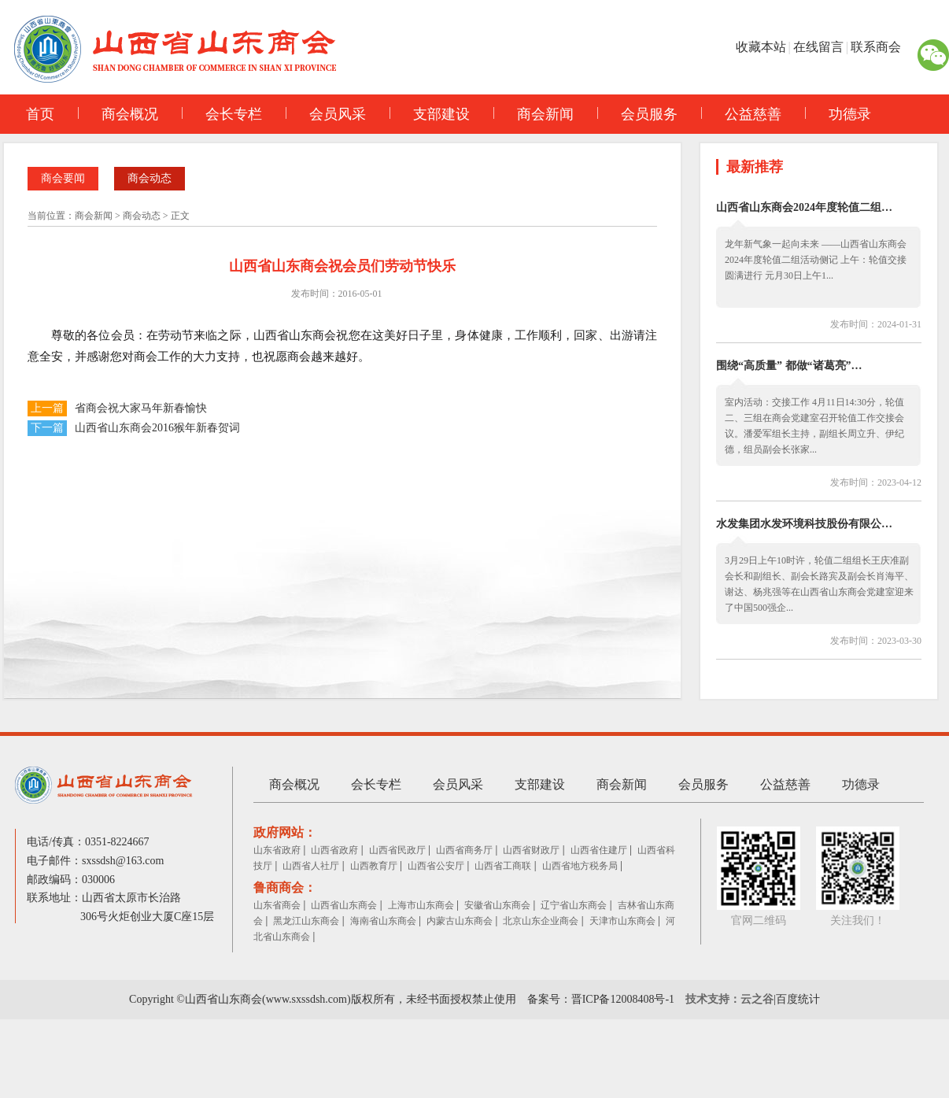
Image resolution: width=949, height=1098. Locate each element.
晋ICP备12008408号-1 (622, 999)
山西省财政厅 (531, 850)
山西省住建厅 (599, 850)
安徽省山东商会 (497, 905)
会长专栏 (222, 114)
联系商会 (876, 47)
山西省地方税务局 (580, 865)
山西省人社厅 (310, 865)
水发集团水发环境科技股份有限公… (804, 524)
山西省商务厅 (464, 850)
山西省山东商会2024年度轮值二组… (804, 207)
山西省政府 (334, 850)
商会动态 (149, 178)
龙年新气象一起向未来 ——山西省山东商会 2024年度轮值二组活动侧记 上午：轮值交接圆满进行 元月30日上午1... (816, 259)
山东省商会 (277, 905)
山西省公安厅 (436, 865)
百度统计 (798, 999)
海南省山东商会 (383, 920)
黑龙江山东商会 (306, 920)
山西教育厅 (373, 865)
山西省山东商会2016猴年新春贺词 (157, 428)
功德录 (838, 114)
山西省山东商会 (344, 905)
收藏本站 (761, 47)
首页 (40, 114)
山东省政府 (277, 850)
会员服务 (637, 114)
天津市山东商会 (622, 920)
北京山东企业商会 (540, 920)
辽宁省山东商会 (574, 905)
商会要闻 (63, 178)
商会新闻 (533, 114)
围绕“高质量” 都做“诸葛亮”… (789, 366)
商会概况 (118, 114)
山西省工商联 (502, 865)
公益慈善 (741, 114)
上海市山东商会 (421, 905)
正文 (180, 215)
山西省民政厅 (397, 850)
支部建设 (430, 114)
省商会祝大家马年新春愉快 (141, 408)
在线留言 (818, 47)
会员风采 (326, 114)
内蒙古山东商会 (459, 920)
